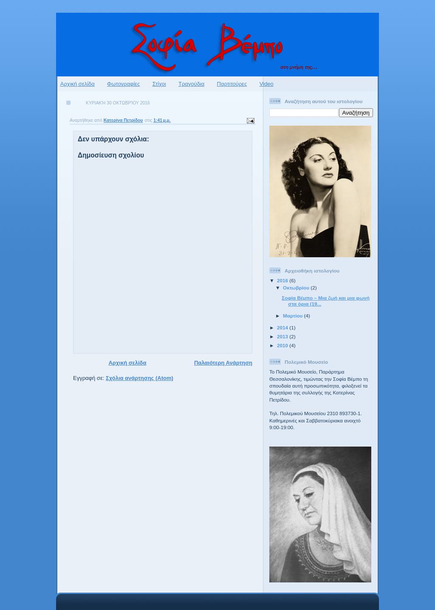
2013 (283, 336)
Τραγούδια (191, 84)
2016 (283, 280)
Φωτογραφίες (123, 84)
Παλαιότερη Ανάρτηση (223, 363)
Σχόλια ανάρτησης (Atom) (139, 378)
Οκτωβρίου (297, 287)
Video (267, 84)
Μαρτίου (293, 315)
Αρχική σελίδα (77, 84)
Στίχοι (159, 84)
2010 (283, 345)
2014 (283, 327)
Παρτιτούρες (232, 84)
